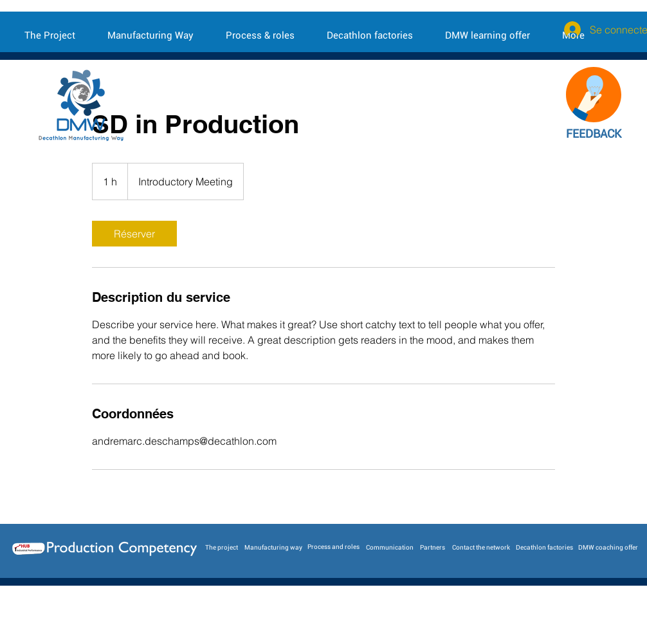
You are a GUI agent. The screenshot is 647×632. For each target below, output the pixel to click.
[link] (134, 233)
